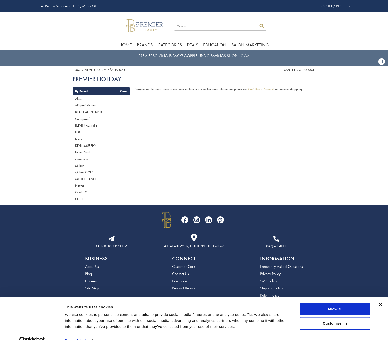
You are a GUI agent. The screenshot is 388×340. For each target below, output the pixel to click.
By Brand (81, 91)
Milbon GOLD (84, 172)
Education (214, 45)
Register (343, 6)
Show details (76, 330)
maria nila (81, 159)
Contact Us (180, 273)
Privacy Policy (270, 273)
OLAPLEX (81, 192)
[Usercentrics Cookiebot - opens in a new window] (32, 330)
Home (125, 45)
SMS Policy (268, 281)
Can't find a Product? (299, 70)
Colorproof (82, 119)
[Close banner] (380, 294)
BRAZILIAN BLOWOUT (90, 112)
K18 (77, 132)
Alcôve (79, 99)
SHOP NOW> (238, 55)
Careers (91, 281)
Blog (88, 273)
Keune (79, 139)
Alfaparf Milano (85, 105)
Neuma (80, 185)
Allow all (334, 299)
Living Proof (82, 152)
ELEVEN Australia (86, 125)
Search (261, 26)
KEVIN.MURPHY (85, 145)
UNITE (79, 199)
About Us (92, 266)
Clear (123, 91)
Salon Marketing (250, 45)
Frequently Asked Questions (281, 266)
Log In (326, 6)
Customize (335, 313)
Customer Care (183, 266)
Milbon (79, 165)
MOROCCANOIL (86, 179)
